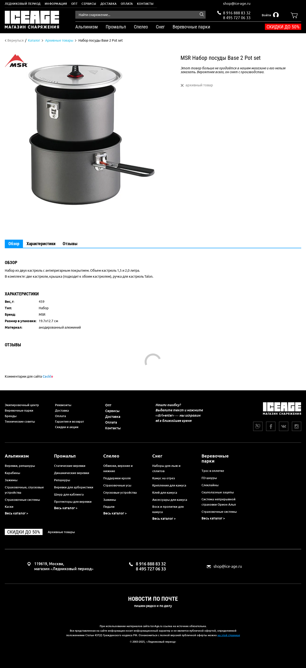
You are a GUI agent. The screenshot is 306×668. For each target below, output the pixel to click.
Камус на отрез (163, 478)
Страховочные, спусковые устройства (24, 490)
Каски (9, 506)
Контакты (145, 3)
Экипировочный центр (22, 405)
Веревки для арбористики (73, 487)
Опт (74, 3)
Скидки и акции (66, 427)
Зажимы (11, 480)
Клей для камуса (164, 492)
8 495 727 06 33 (237, 17)
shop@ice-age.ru (237, 3)
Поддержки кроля (117, 478)
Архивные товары (61, 532)
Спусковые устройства (120, 492)
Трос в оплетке (213, 470)
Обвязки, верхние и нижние (118, 468)
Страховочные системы (22, 499)
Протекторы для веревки (73, 501)
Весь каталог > (16, 513)
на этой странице (229, 635)
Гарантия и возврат (69, 421)
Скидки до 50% (283, 27)
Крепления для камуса (169, 485)
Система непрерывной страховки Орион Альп (219, 501)
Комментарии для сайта (29, 376)
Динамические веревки (71, 473)
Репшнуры (62, 480)
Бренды (10, 416)
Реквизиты (63, 405)
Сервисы (89, 3)
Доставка (108, 3)
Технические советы (20, 421)
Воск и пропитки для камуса (168, 509)
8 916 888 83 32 (237, 13)
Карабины (12, 473)
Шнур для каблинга (69, 494)
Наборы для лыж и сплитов (166, 468)
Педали (109, 506)
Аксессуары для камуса (169, 499)
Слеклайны (210, 485)
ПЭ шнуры (209, 478)
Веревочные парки (19, 410)
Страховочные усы (117, 485)
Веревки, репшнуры (20, 465)
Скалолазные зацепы (218, 492)
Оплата (127, 3)
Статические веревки (69, 465)
